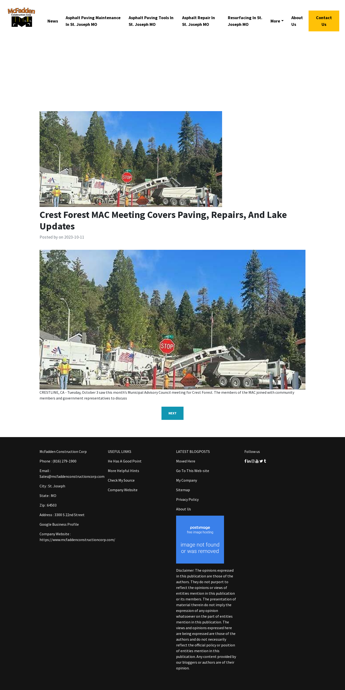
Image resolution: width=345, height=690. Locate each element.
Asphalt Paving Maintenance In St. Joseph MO (93, 21)
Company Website (123, 489)
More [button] (275, 21)
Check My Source (121, 480)
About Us (297, 21)
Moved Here (185, 461)
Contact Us (324, 21)
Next (172, 413)
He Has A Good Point (125, 461)
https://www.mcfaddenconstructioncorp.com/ (77, 539)
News (52, 21)
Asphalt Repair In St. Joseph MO (198, 21)
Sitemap (183, 489)
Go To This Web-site (192, 470)
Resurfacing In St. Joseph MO (245, 21)
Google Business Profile (59, 524)
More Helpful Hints (123, 470)
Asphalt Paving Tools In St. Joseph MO (151, 21)
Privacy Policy (187, 499)
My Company (186, 480)
